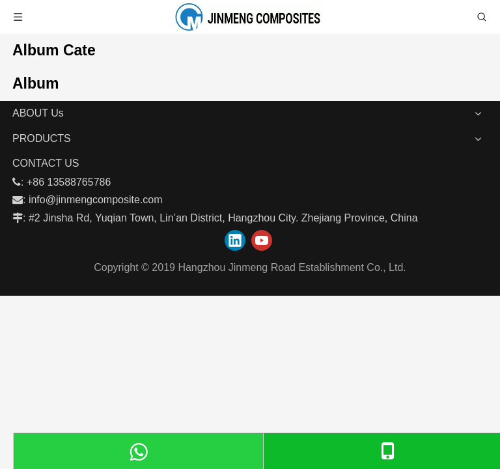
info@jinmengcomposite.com (96, 199)
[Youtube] (261, 240)
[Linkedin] (235, 240)
